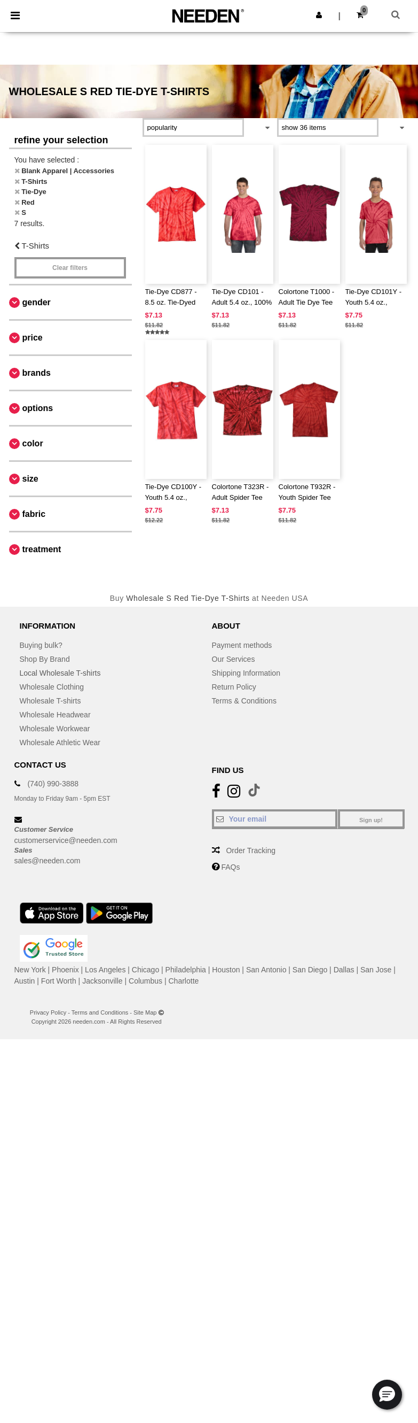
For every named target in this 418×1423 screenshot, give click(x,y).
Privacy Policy (48, 1012)
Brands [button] (36, 372)
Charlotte (184, 981)
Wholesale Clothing (52, 687)
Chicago (145, 969)
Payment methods (242, 645)
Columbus (145, 981)
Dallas (344, 969)
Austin (24, 981)
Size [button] (30, 478)
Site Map (144, 1012)
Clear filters (70, 268)
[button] (319, 15)
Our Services (233, 659)
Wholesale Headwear (55, 714)
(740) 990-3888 (52, 783)
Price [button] (32, 337)
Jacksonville (102, 981)
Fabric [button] (34, 514)
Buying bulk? (41, 645)
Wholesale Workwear (55, 728)
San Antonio (266, 969)
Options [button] (37, 408)
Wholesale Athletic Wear (60, 742)
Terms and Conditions (100, 1012)
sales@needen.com (47, 860)
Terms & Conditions (244, 701)
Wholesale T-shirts (50, 701)
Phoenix (65, 969)
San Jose (375, 969)
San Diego (310, 969)
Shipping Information (246, 673)
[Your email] (274, 819)
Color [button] (32, 443)
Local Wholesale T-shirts (60, 673)
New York (30, 969)
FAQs (230, 867)
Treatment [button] (41, 549)
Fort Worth (58, 981)
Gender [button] (36, 302)
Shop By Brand (45, 659)
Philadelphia (185, 969)
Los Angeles (105, 969)
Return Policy (234, 687)
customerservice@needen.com (65, 840)
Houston (226, 969)
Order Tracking (250, 850)
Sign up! (371, 820)
